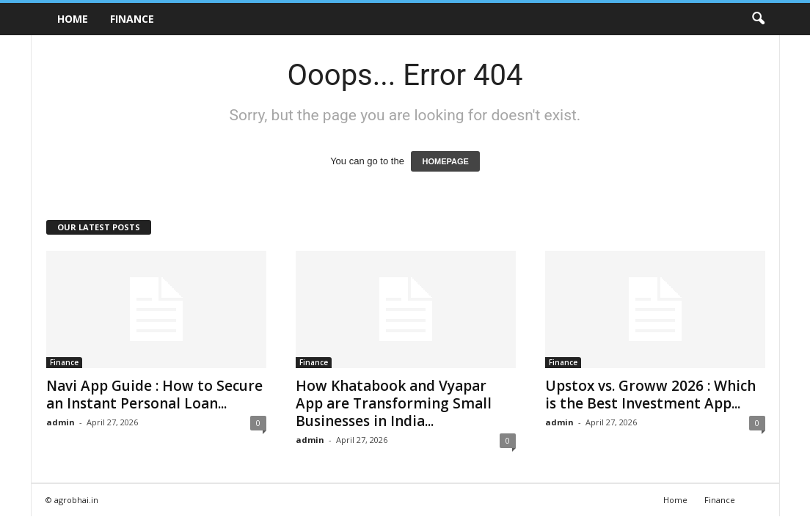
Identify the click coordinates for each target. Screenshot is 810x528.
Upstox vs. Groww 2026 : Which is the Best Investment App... (650, 394)
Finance (132, 19)
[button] (758, 19)
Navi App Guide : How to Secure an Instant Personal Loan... (154, 394)
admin (60, 422)
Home (72, 19)
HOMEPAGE (445, 161)
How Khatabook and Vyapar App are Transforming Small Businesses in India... (394, 403)
